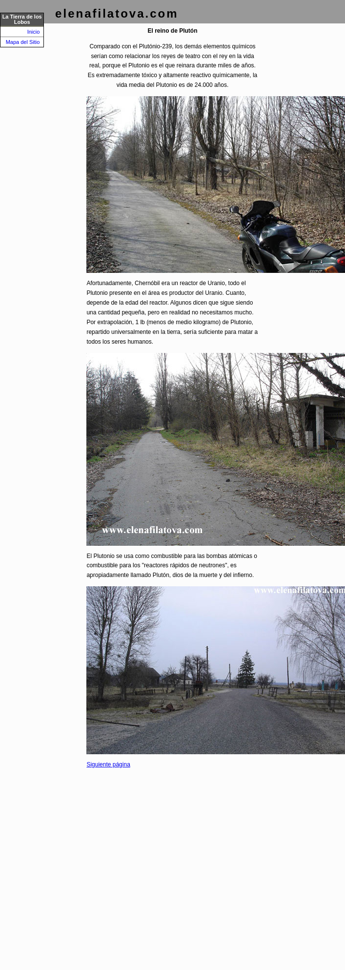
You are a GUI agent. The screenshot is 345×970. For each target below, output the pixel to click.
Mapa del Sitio (23, 42)
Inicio (33, 32)
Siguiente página (108, 764)
